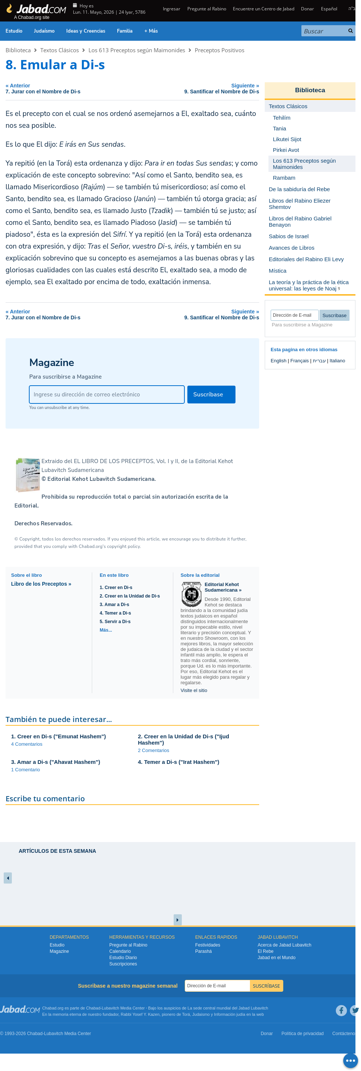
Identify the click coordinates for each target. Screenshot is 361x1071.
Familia (125, 31)
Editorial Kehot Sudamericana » (223, 587)
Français (299, 360)
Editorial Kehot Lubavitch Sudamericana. (101, 479)
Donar (307, 9)
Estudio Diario (123, 957)
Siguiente (198, 88)
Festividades (207, 945)
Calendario (120, 951)
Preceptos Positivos (219, 50)
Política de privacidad (302, 1033)
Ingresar (171, 9)
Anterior (67, 88)
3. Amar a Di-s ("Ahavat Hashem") (55, 762)
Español (329, 9)
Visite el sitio (194, 690)
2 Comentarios (154, 750)
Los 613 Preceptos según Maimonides (136, 50)
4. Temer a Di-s (115, 613)
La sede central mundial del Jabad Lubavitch (228, 1008)
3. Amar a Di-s (114, 604)
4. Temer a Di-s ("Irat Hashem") (179, 762)
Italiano (337, 360)
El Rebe (266, 951)
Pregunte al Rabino (206, 9)
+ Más (151, 31)
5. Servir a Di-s (115, 621)
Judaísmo (44, 31)
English (279, 360)
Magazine (59, 951)
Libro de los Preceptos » (41, 584)
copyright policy (123, 546)
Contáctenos (344, 1033)
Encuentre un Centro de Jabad (263, 9)
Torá (186, 1014)
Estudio (14, 31)
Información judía (230, 1014)
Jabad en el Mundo (276, 957)
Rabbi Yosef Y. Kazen (140, 1014)
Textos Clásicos (59, 50)
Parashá (203, 951)
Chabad (93, 1008)
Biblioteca (18, 50)
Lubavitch (110, 1008)
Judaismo (201, 1014)
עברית (319, 360)
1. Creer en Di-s (116, 587)
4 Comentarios (27, 744)
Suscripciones (123, 964)
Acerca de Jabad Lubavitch (284, 945)
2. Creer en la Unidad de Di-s (130, 596)
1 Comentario (25, 769)
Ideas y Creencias (85, 31)
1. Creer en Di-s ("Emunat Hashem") (58, 736)
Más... (106, 630)
